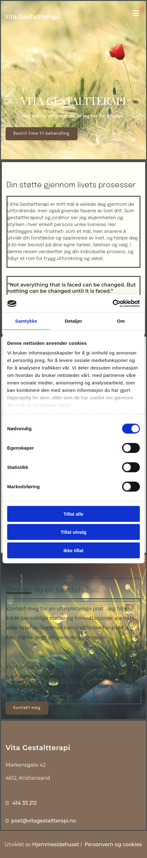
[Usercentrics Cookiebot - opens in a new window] (112, 304)
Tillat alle (73, 513)
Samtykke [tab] (26, 320)
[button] (42, 133)
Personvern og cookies (113, 844)
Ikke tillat (73, 550)
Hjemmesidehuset (55, 844)
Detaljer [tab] (73, 320)
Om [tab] (121, 320)
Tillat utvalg (73, 532)
